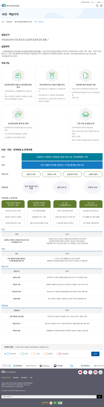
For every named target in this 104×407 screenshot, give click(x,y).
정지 (5, 366)
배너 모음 (9, 366)
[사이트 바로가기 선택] (48, 396)
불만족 (51, 354)
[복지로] (72, 365)
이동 (99, 397)
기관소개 (9, 21)
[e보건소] (17, 365)
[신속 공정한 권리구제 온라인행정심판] (44, 365)
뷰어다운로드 (24, 377)
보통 (38, 354)
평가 (95, 354)
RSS (31, 377)
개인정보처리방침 (85, 2)
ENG (92, 2)
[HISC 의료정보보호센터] (31, 365)
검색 (97, 6)
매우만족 (13, 354)
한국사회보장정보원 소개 (23, 21)
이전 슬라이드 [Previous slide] (2, 366)
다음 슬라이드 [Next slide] (7, 366)
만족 (26, 354)
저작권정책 (15, 377)
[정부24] (58, 365)
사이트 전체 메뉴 (101, 6)
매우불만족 (65, 354)
